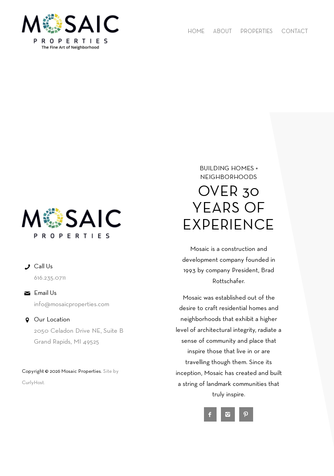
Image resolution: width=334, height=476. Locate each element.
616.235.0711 (50, 278)
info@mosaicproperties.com (71, 304)
